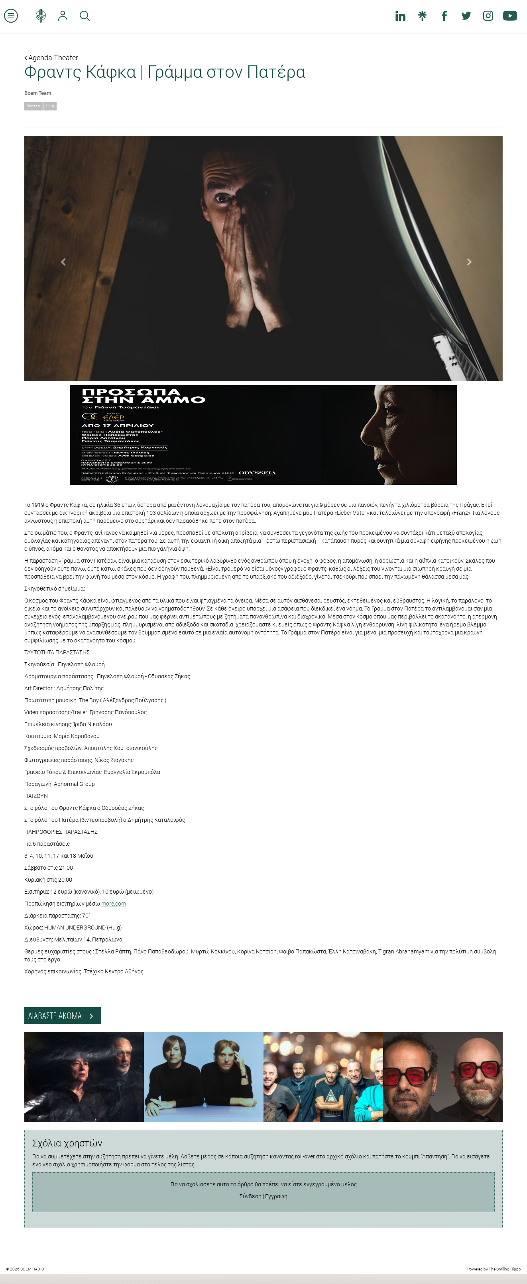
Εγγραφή (276, 1196)
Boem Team (37, 93)
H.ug (50, 105)
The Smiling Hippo (505, 1269)
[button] (60, 258)
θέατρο (33, 105)
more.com (113, 903)
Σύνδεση (251, 1196)
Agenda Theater (51, 57)
